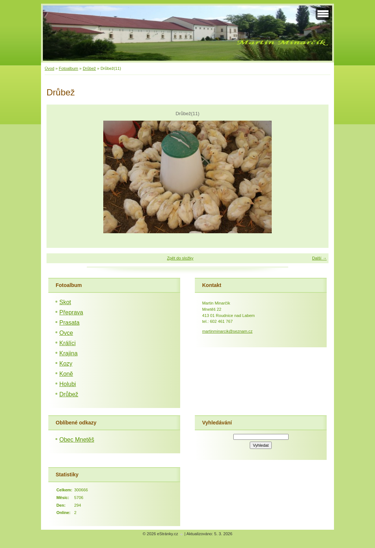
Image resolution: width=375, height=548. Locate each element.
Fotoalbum (68, 68)
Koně (66, 374)
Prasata (69, 323)
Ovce (66, 333)
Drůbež (89, 68)
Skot (65, 302)
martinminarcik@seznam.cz (227, 331)
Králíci (67, 343)
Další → (319, 258)
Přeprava (71, 312)
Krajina (68, 353)
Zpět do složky (180, 258)
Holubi (67, 384)
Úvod (49, 68)
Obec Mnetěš (76, 439)
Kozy (66, 363)
